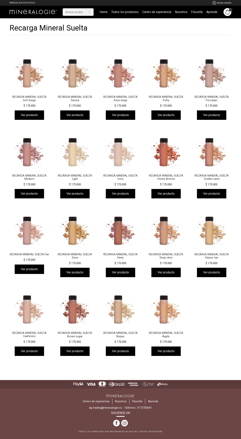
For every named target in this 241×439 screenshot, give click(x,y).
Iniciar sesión (221, 3)
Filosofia (197, 12)
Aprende (211, 12)
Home (104, 12)
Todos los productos (125, 12)
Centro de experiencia (156, 12)
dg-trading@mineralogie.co (105, 407)
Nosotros (181, 12)
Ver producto (29, 115)
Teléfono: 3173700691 (138, 407)
